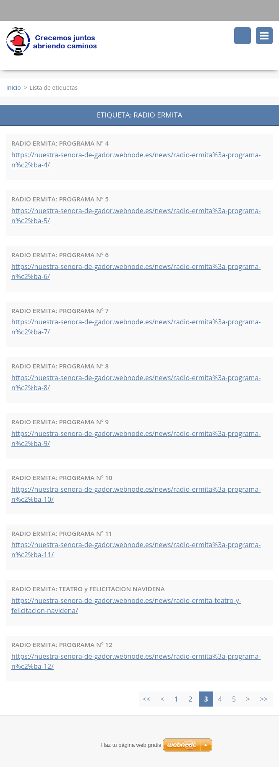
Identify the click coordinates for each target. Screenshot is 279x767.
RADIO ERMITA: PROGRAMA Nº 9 (60, 421)
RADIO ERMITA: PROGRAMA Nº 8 (60, 366)
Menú (264, 35)
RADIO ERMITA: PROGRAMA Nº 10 (61, 477)
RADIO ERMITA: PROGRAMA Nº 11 (61, 533)
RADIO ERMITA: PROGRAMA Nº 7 (60, 310)
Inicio (13, 87)
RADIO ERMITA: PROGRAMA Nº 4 (60, 143)
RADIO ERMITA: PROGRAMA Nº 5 (60, 199)
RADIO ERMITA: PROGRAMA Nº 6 (60, 254)
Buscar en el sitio (242, 35)
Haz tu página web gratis (131, 745)
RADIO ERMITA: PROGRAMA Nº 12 (61, 644)
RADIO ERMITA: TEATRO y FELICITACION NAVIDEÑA (88, 588)
